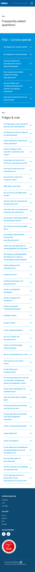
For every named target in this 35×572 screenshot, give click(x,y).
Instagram (8, 534)
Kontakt (4, 524)
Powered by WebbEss (13, 562)
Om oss (4, 515)
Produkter (5, 500)
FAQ (3, 521)
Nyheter (4, 518)
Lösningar (5, 506)
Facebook (4, 534)
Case (3, 503)
